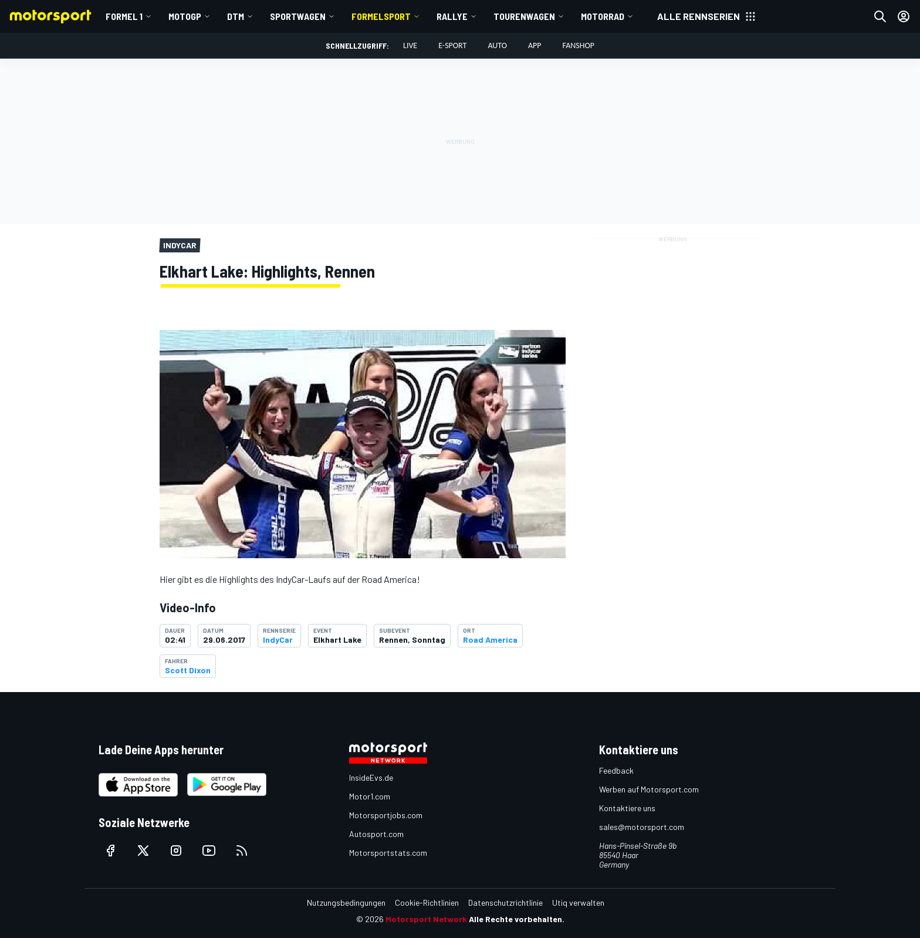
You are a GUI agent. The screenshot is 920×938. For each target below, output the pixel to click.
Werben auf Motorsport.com (649, 789)
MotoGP (184, 16)
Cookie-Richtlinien (427, 902)
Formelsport (381, 16)
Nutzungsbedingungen (346, 902)
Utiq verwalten (578, 902)
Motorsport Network (426, 919)
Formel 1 (124, 16)
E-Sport (452, 45)
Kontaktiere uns (627, 808)
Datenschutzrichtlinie (505, 902)
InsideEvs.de (371, 777)
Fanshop (578, 45)
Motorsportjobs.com (385, 815)
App (535, 45)
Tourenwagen (524, 16)
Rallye (452, 16)
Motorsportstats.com (388, 853)
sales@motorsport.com (641, 827)
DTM (235, 16)
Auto (497, 45)
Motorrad (602, 16)
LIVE (410, 45)
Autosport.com (376, 834)
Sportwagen (298, 16)
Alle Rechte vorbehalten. (516, 919)
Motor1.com (369, 796)
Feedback (616, 770)
